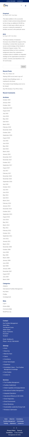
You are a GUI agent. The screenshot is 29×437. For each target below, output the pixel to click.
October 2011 (6, 233)
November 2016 (7, 178)
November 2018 (7, 129)
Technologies (20, 421)
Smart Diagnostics (9, 398)
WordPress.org (7, 311)
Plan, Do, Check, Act (8, 73)
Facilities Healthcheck (10, 385)
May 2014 (5, 195)
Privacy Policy (11, 430)
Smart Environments (9, 401)
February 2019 (7, 127)
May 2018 (5, 146)
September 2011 (7, 236)
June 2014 (6, 192)
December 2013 (7, 208)
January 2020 (6, 102)
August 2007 (6, 274)
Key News (14, 15)
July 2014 (5, 189)
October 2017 (6, 162)
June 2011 (6, 238)
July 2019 (5, 113)
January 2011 (6, 241)
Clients (6, 356)
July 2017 (5, 170)
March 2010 (6, 244)
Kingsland (6, 13)
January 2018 (6, 154)
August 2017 (6, 168)
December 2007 (7, 271)
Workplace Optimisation (10, 409)
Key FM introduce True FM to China (13, 88)
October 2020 (6, 100)
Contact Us (7, 375)
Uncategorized (7, 297)
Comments (7, 309)
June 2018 (6, 143)
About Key (7, 351)
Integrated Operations (10, 393)
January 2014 (6, 206)
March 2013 (6, 225)
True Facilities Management (11, 382)
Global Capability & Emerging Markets (14, 388)
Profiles (5, 294)
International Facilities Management (13, 289)
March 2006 (6, 279)
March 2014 (6, 200)
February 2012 (7, 230)
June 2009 (6, 252)
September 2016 (7, 181)
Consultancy (7, 359)
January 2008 (6, 268)
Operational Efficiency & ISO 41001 (13, 396)
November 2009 (7, 247)
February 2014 (7, 203)
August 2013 (6, 217)
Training (6, 423)
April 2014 (6, 198)
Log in (4, 303)
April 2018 (6, 149)
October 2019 (6, 105)
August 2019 (6, 110)
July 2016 (5, 184)
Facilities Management (9, 421)
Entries (6, 306)
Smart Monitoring (8, 404)
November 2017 (7, 159)
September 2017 (7, 165)
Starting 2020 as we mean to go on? (13, 76)
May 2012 (5, 227)
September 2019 (7, 108)
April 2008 (6, 266)
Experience (7, 364)
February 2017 (7, 173)
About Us (12, 419)
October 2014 (6, 187)
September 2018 (7, 135)
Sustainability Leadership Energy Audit (14, 407)
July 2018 (5, 140)
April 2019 (6, 121)
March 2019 (6, 124)
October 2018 (6, 132)
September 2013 (7, 214)
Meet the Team (8, 353)
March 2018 (6, 151)
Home (5, 348)
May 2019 (5, 119)
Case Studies (7, 372)
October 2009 (6, 249)
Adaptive (5, 286)
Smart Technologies (9, 362)
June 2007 (6, 276)
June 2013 (6, 219)
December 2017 (7, 157)
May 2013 (5, 222)
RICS (4, 34)
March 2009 (6, 257)
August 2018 (6, 138)
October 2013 (6, 211)
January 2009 (6, 260)
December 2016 (7, 176)
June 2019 (6, 116)
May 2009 (5, 255)
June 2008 (6, 263)
